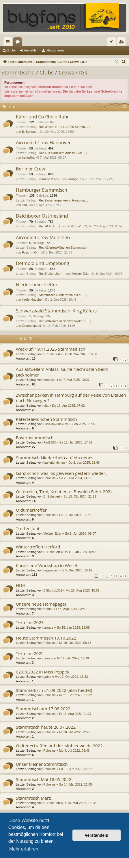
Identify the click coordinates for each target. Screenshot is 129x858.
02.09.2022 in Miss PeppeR (43, 672)
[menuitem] (123, 62)
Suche (11, 50)
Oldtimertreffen (32, 510)
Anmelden (31, 50)
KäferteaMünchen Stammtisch (46, 419)
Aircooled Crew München (43, 237)
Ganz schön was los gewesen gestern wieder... (62, 473)
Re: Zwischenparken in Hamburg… (63, 200)
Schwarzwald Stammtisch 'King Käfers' (57, 311)
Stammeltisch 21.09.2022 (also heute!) (54, 690)
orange (73, 179)
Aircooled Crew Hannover (43, 142)
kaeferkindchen (33, 299)
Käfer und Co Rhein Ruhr (42, 117)
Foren (19, 43)
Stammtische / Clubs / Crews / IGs (44, 72)
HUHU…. (24, 585)
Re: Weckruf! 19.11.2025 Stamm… (63, 126)
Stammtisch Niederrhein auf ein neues (54, 457)
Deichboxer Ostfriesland (42, 216)
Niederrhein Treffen (37, 284)
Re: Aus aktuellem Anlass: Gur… (62, 153)
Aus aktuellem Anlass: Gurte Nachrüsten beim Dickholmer (62, 371)
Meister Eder (80, 273)
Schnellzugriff (9, 43)
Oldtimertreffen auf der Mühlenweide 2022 (59, 745)
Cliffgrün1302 (77, 226)
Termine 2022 (30, 653)
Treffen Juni (27, 528)
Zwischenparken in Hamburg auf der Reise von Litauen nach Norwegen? (71, 397)
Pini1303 (49, 442)
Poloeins (49, 478)
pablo (47, 676)
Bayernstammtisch (35, 437)
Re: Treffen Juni (50, 273)
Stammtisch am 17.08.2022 (43, 708)
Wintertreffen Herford (38, 547)
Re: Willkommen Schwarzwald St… (64, 321)
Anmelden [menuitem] (113, 43)
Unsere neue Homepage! (41, 604)
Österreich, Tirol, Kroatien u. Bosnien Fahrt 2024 (64, 491)
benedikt (28, 157)
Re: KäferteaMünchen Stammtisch (63, 247)
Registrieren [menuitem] (122, 43)
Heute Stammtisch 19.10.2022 (46, 638)
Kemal (47, 609)
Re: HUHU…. (48, 226)
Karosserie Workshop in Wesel (46, 565)
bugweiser (50, 570)
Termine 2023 (48, 179)
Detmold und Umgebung (42, 263)
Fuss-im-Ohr (31, 252)
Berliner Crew (30, 169)
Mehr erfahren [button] (23, 849)
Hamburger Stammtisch (41, 190)
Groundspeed (31, 325)
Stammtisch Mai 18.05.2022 (43, 779)
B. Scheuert (30, 131)
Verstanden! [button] (97, 835)
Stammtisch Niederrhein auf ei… (62, 295)
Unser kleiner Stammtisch (42, 764)
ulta (24, 205)
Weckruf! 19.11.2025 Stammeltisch (50, 349)
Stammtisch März (33, 798)
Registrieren (55, 50)
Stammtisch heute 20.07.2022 (46, 727)
